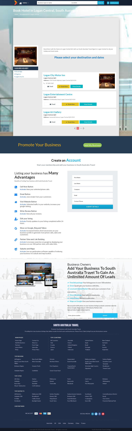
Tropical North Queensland (71, 366)
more (82, 128)
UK (55, 423)
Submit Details (92, 206)
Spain (86, 342)
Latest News (18, 347)
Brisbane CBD (71, 396)
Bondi (104, 396)
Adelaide (17, 381)
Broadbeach (35, 396)
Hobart (105, 383)
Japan (52, 349)
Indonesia (70, 349)
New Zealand (106, 340)
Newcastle (70, 381)
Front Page (35, 345)
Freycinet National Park (109, 400)
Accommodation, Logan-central (29, 14)
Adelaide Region (19, 370)
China (77, 423)
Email (50, 86)
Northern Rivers (54, 361)
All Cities (17, 378)
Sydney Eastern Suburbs (74, 394)
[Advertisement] (66, 31)
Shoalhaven (106, 366)
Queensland (70, 359)
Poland (70, 347)
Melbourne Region (90, 359)
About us (34, 342)
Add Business (114, 3)
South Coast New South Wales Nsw (92, 362)
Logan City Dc (19, 76)
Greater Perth (36, 366)
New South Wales (37, 359)
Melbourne (53, 378)
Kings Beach (53, 398)
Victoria (52, 359)
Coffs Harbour (36, 385)
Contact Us (35, 340)
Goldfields (35, 370)
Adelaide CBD (18, 396)
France (70, 342)
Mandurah (70, 383)
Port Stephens (54, 366)
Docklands (17, 400)
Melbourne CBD (36, 394)
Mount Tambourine (19, 385)
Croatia (52, 345)
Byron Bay (17, 383)
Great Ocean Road (55, 370)
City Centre (106, 398)
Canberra (34, 381)
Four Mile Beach (71, 400)
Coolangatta (88, 398)
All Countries (54, 340)
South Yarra (53, 400)
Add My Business (92, 144)
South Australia (71, 361)
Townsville (53, 383)
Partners (17, 345)
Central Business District (110, 394)
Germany (105, 342)
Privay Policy (35, 349)
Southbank (88, 394)
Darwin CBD (53, 396)
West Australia (36, 361)
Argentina (105, 349)
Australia (70, 340)
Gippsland (88, 368)
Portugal (87, 347)
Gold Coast (88, 378)
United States (89, 340)
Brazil (86, 345)
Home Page (18, 340)
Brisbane (105, 378)
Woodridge (18, 71)
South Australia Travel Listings (101, 429)
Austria (104, 347)
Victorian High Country (91, 366)
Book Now (63, 86)
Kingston (17, 74)
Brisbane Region (19, 366)
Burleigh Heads (36, 400)
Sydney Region (107, 359)
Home (16, 14)
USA (59, 423)
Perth (69, 378)
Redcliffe (34, 383)
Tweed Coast (106, 368)
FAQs (16, 349)
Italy (51, 342)
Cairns (87, 381)
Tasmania (105, 363)
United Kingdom (72, 345)
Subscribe (35, 347)
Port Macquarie (89, 383)
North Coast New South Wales (21, 362)
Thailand (87, 349)
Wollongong (106, 381)
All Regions (17, 359)
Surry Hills (88, 400)
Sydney (34, 378)
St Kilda (16, 398)
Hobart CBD (88, 396)
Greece (52, 347)
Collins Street (36, 398)
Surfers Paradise (54, 394)
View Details (77, 86)
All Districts (17, 394)
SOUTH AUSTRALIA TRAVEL (66, 325)
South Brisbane (71, 398)
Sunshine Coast (107, 361)
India (103, 345)
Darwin (52, 381)
